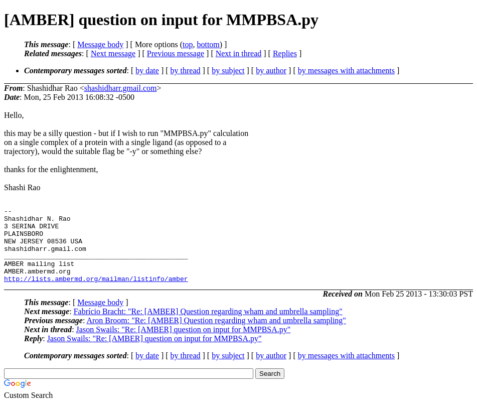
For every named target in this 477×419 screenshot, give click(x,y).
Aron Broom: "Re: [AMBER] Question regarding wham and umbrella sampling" (216, 335)
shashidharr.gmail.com (120, 88)
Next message (113, 53)
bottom (208, 44)
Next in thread (239, 53)
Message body (100, 44)
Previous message (175, 53)
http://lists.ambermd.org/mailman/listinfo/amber (96, 293)
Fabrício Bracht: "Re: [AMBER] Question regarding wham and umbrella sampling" (208, 326)
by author (271, 70)
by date (147, 70)
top (188, 44)
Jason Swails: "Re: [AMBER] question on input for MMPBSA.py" (183, 344)
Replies (285, 53)
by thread (186, 70)
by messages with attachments (346, 70)
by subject (228, 70)
